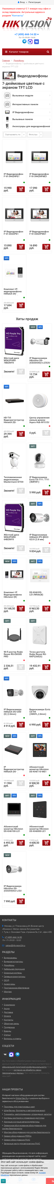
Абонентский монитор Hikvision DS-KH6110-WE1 (39, 769)
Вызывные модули (22, 95)
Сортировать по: (13, 134)
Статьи (7, 1035)
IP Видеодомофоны (23, 112)
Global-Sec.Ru (22, 1098)
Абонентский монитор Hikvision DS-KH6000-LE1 (39, 829)
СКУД (6, 980)
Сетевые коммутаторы (14, 976)
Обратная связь (11, 1023)
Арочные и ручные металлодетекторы (22, 1122)
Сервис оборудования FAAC (17, 1140)
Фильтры (33, 134)
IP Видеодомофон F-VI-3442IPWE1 (39, 232)
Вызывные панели (22, 119)
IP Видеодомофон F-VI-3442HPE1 (13, 175)
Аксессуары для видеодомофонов (31, 126)
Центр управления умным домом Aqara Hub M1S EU (39, 420)
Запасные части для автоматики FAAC (22, 1143)
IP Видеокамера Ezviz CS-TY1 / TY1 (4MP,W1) (39, 479)
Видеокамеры (10, 958)
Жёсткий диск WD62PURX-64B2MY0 (11, 537)
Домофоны (9, 965)
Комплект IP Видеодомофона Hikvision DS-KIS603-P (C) (13, 596)
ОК (3, 1181)
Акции (7, 1008)
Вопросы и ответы (12, 1038)
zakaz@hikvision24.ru (15, 945)
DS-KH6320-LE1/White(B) (36, 593)
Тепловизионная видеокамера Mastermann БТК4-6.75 (14, 481)
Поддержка (9, 1027)
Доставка (8, 1012)
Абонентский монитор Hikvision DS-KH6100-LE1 (13, 829)
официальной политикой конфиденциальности (24, 1067)
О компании (9, 1005)
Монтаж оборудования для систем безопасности (27, 1132)
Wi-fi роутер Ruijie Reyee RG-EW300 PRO (13, 654)
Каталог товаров (17, 51)
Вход (21, 2)
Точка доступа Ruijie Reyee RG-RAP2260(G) (38, 654)
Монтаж (8, 991)
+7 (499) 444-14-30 (25, 34)
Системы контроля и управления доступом (24, 1118)
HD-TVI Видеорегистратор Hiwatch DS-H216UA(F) (14, 421)
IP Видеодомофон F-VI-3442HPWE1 (39, 175)
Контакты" (18, 15)
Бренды (7, 1031)
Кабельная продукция (14, 969)
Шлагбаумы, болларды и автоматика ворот (24, 1110)
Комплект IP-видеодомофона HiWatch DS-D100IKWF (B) (13, 292)
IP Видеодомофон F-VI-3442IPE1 (13, 232)
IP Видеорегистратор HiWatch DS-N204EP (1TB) (14, 770)
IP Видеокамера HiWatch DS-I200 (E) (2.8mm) (12, 711)
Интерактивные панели (25, 104)
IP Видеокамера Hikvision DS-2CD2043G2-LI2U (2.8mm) (12, 889)
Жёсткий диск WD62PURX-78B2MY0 (11, 360)
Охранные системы (13, 973)
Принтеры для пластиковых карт (19, 1106)
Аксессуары (9, 984)
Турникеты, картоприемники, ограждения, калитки (28, 1114)
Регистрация (35, 2)
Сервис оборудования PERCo (17, 1136)
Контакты (8, 1020)
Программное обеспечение (16, 988)
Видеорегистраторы (13, 961)
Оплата (7, 1016)
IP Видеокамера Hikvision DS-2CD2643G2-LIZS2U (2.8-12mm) (39, 361)
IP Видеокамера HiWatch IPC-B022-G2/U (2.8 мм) (39, 537)
